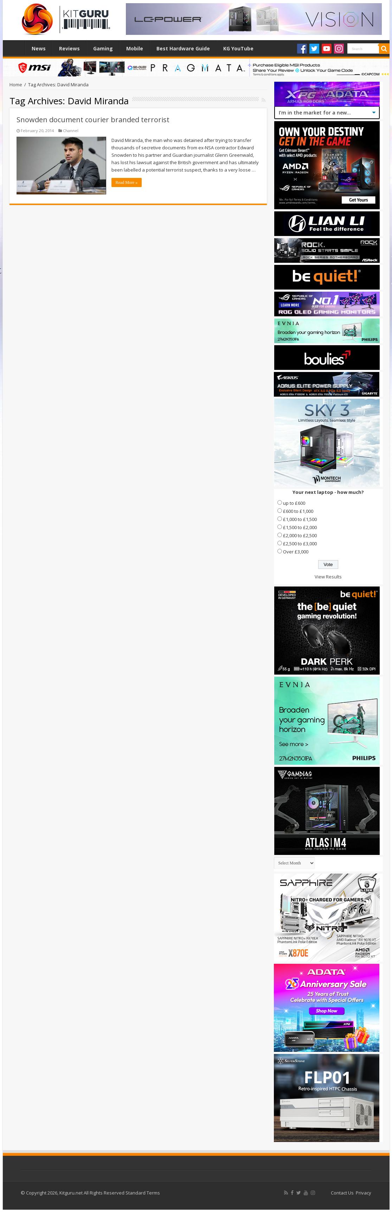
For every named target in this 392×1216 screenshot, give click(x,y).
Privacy (363, 1193)
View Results (328, 576)
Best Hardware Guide (183, 48)
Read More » (127, 182)
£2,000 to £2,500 (300, 535)
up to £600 (294, 503)
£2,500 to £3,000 (300, 543)
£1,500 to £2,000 (300, 527)
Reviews (69, 48)
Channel (70, 130)
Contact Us (342, 1193)
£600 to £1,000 (298, 511)
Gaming (103, 48)
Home (15, 47)
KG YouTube (238, 48)
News (39, 48)
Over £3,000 (295, 551)
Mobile (134, 48)
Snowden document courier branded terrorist (93, 119)
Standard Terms (143, 1193)
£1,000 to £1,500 (300, 519)
